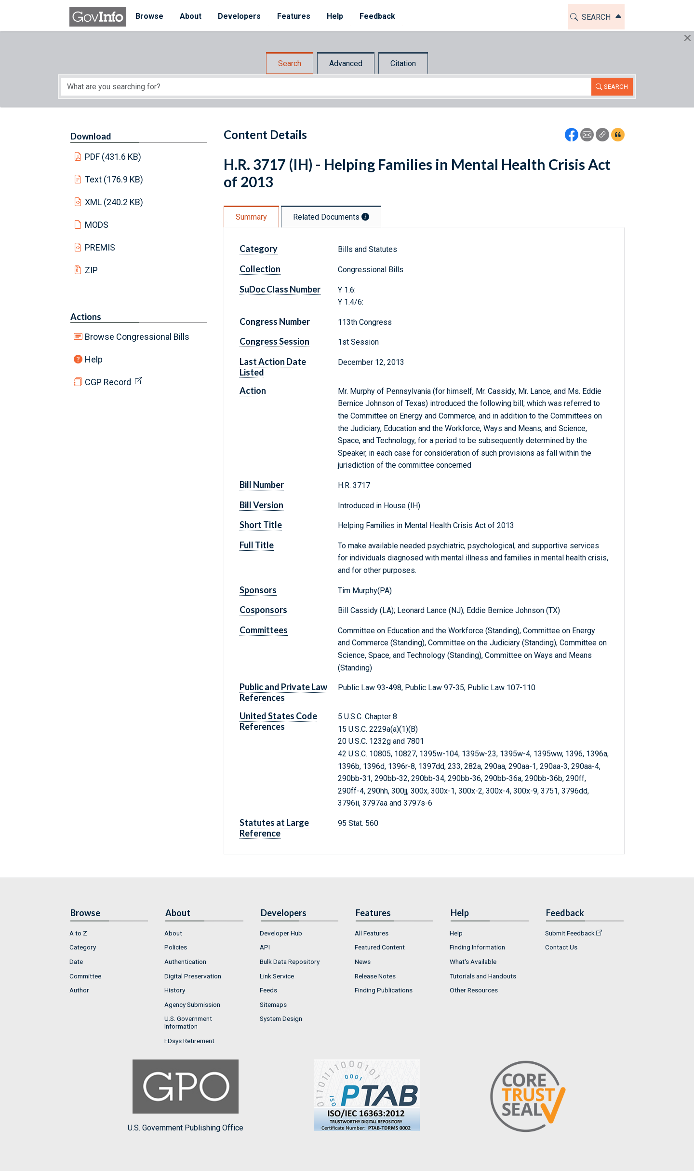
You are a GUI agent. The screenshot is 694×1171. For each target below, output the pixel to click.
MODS (96, 225)
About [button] (189, 16)
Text (114, 179)
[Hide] (687, 37)
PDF (113, 157)
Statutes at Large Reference (274, 827)
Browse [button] (148, 16)
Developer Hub (281, 933)
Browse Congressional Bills (137, 337)
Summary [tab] (251, 217)
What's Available (473, 961)
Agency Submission (192, 1004)
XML (114, 202)
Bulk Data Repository (290, 961)
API (265, 947)
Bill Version (261, 505)
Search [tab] (289, 63)
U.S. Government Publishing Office (362, 1095)
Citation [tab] (403, 63)
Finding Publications (384, 990)
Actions (85, 316)
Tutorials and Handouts (483, 976)
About (173, 933)
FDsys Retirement (189, 1041)
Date (76, 961)
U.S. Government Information (188, 1022)
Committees (264, 630)
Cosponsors (263, 609)
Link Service (277, 976)
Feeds (268, 990)
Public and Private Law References (283, 692)
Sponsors (258, 590)
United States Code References (278, 721)
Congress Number (275, 321)
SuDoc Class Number (280, 289)
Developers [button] (238, 16)
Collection (260, 269)
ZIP (91, 270)
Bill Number (262, 484)
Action (253, 390)
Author (79, 990)
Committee (85, 976)
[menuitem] (148, 16)
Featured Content (380, 947)
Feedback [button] (376, 16)
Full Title (257, 545)
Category (259, 248)
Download (90, 136)
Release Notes (375, 976)
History (174, 990)
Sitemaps (273, 1004)
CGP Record (108, 382)
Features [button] (292, 16)
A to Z (78, 933)
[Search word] (326, 87)
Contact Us (561, 947)
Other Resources (474, 990)
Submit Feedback (570, 933)
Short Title (261, 524)
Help (94, 359)
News (363, 961)
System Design (281, 1018)
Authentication (185, 961)
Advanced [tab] (345, 63)
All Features (371, 933)
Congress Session (274, 341)
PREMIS (100, 247)
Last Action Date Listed (273, 366)
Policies (175, 947)
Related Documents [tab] (331, 217)
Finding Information (477, 947)
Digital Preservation (192, 976)
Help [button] (334, 16)
